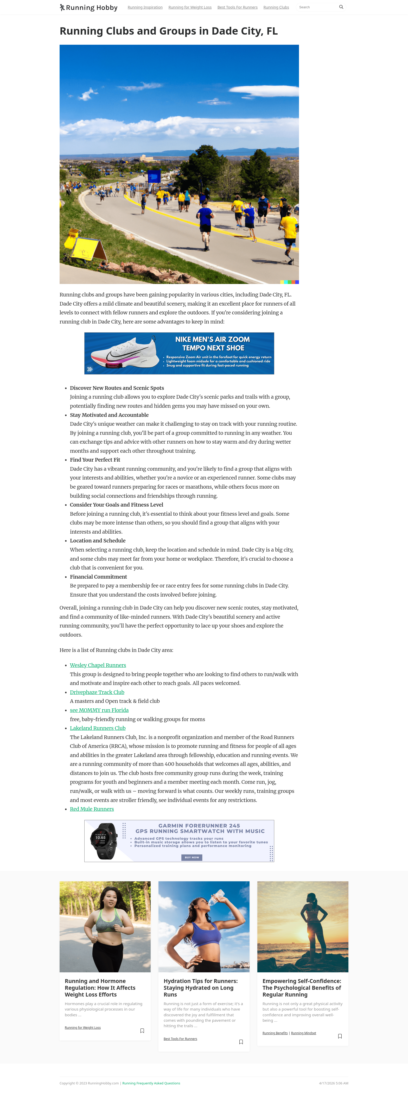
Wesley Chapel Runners (98, 665)
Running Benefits (275, 1033)
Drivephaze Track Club (97, 692)
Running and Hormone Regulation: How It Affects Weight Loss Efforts (100, 987)
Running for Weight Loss (190, 7)
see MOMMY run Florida (99, 710)
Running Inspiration (145, 7)
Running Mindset (303, 1033)
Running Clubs (276, 7)
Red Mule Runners (92, 809)
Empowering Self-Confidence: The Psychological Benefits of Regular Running (302, 987)
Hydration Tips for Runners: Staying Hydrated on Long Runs (201, 987)
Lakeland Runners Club (98, 728)
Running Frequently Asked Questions (151, 1083)
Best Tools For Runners (238, 7)
